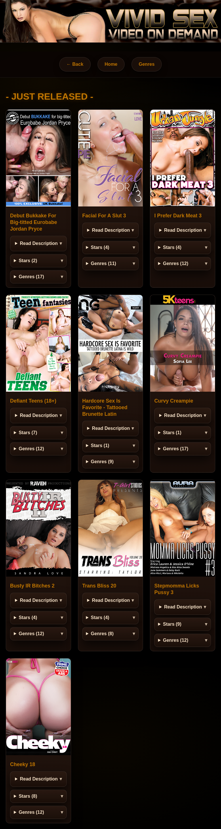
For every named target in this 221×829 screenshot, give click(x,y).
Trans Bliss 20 (99, 586)
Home (111, 64)
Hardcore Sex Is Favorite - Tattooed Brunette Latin (104, 407)
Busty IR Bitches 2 (32, 586)
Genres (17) (31, 276)
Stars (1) (100, 445)
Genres (147, 64)
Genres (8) (102, 633)
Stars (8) (28, 796)
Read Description (39, 243)
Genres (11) (103, 263)
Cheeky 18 (22, 764)
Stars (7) (28, 432)
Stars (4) (100, 247)
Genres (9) (102, 461)
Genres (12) (175, 263)
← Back (74, 64)
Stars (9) (172, 624)
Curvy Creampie (173, 401)
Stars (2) (28, 260)
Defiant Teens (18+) (33, 401)
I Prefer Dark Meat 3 (177, 216)
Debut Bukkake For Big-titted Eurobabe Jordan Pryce (33, 222)
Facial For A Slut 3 (104, 216)
